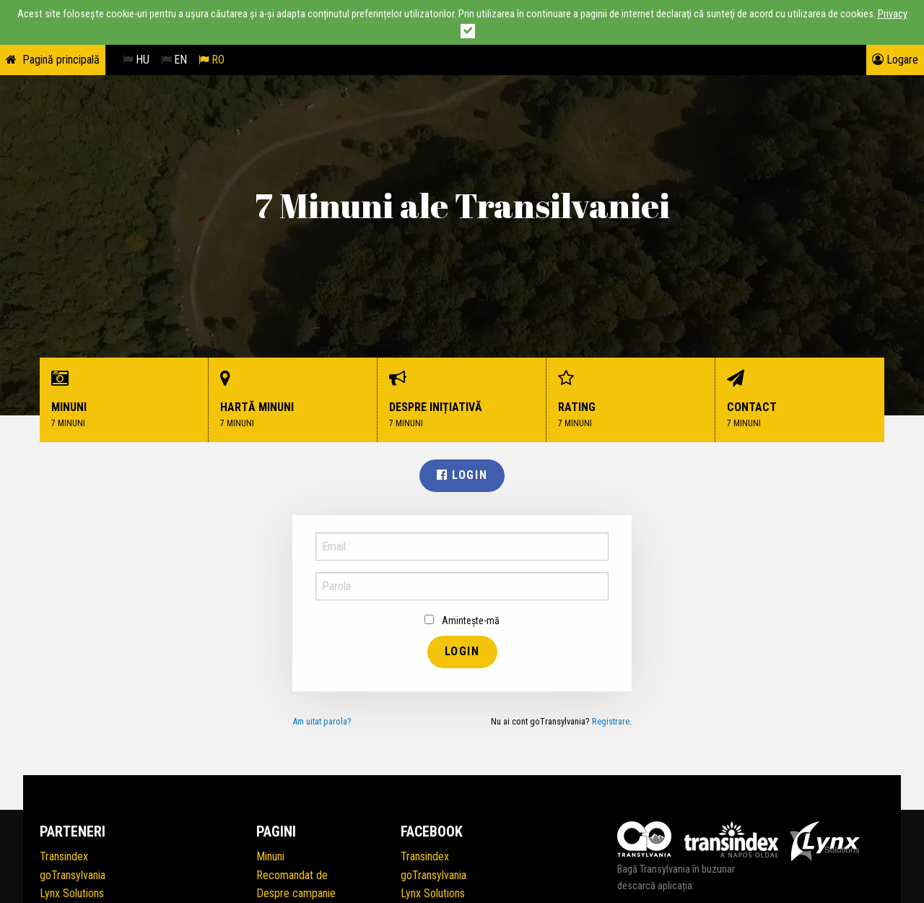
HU (136, 59)
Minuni (124, 400)
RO (212, 59)
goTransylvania (72, 875)
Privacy (892, 14)
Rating (631, 400)
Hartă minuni (293, 400)
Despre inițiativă (462, 400)
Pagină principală (61, 59)
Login (462, 475)
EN (174, 59)
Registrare (610, 721)
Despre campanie (296, 893)
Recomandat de (292, 875)
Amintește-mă (462, 620)
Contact (800, 400)
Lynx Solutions (72, 893)
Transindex (64, 856)
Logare (895, 59)
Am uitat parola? (322, 721)
